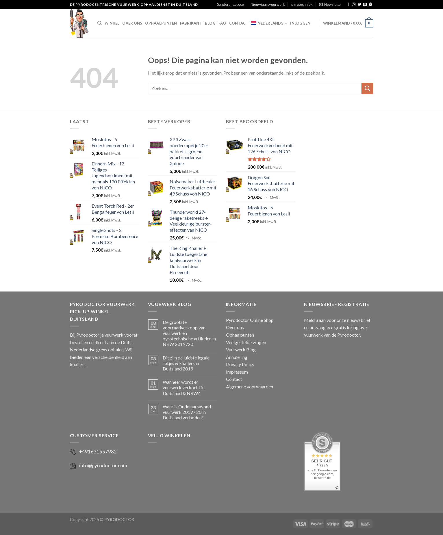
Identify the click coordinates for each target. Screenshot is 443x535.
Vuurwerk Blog (241, 349)
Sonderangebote (230, 4)
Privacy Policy (240, 364)
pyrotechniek (302, 4)
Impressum (237, 371)
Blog (210, 23)
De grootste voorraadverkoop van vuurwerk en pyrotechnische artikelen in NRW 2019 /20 (189, 333)
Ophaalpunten (161, 23)
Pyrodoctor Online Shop (250, 320)
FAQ (222, 23)
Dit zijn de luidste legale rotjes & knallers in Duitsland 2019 (186, 363)
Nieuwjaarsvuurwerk (268, 4)
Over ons (132, 23)
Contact (239, 23)
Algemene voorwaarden (249, 386)
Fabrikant (191, 23)
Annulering (236, 357)
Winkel (112, 23)
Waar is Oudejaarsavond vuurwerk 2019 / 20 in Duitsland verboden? (187, 412)
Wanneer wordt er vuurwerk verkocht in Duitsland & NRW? (184, 387)
